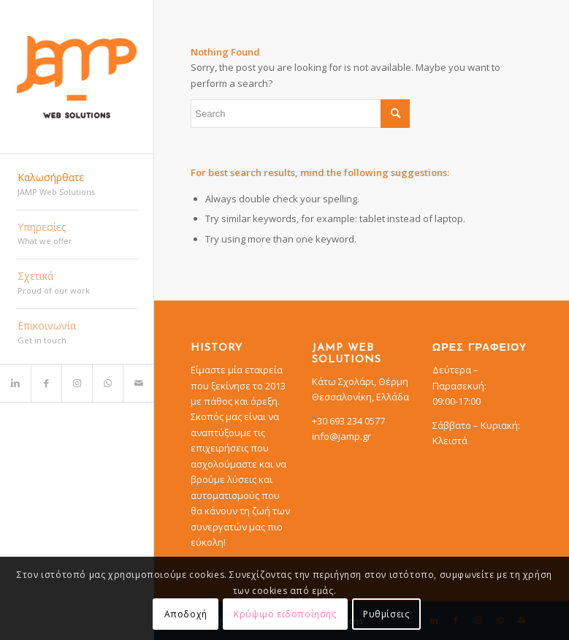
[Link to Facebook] (46, 383)
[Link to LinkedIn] (15, 383)
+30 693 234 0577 (348, 420)
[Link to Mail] (138, 383)
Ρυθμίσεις (386, 614)
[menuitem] (76, 185)
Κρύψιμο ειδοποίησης (285, 614)
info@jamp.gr (341, 436)
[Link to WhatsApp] (107, 383)
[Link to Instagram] (76, 383)
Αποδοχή (185, 614)
